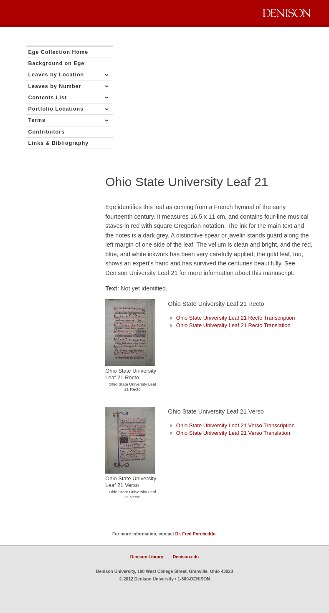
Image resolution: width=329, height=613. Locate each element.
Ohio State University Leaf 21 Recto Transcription (231, 318)
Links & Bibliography (58, 143)
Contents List (47, 98)
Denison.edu (186, 557)
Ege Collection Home (58, 52)
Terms (37, 120)
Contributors (46, 132)
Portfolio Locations (56, 109)
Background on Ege (56, 63)
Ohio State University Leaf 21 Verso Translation (229, 433)
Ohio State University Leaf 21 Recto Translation (229, 325)
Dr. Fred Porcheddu (195, 534)
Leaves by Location (56, 75)
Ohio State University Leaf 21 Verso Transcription (231, 425)
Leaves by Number (54, 86)
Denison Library (146, 557)
